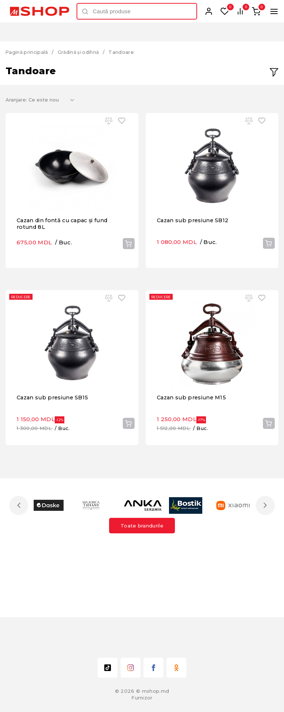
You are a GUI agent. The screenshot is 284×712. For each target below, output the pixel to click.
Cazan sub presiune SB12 (194, 244)
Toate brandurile (142, 554)
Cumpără (128, 268)
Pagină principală (28, 52)
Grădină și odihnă (82, 52)
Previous (19, 534)
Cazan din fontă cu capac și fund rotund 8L (65, 248)
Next (264, 534)
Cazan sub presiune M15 (193, 433)
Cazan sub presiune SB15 (54, 433)
